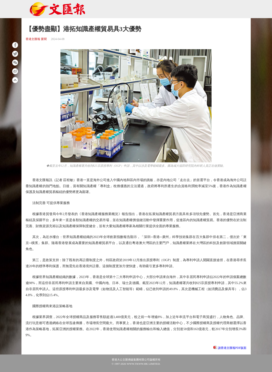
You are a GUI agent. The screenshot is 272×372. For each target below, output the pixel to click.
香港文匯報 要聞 (36, 39)
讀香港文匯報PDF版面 (232, 347)
